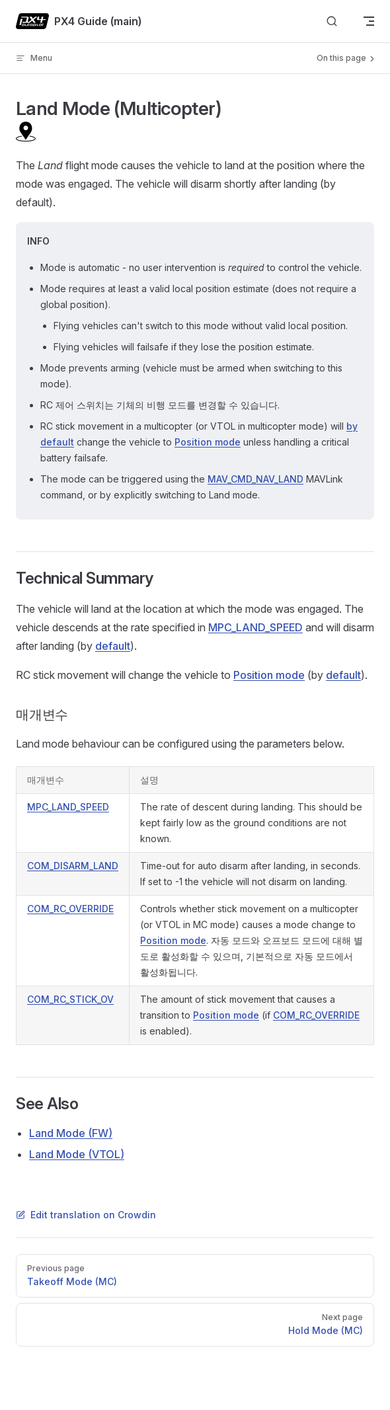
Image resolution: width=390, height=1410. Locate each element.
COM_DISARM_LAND (72, 865)
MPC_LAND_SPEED (255, 627)
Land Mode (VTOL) (76, 1154)
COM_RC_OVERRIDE (70, 908)
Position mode (208, 442)
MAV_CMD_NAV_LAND (255, 479)
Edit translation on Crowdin (86, 1214)
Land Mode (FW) (70, 1133)
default (112, 645)
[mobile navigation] (369, 21)
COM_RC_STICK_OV (70, 999)
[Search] (332, 21)
